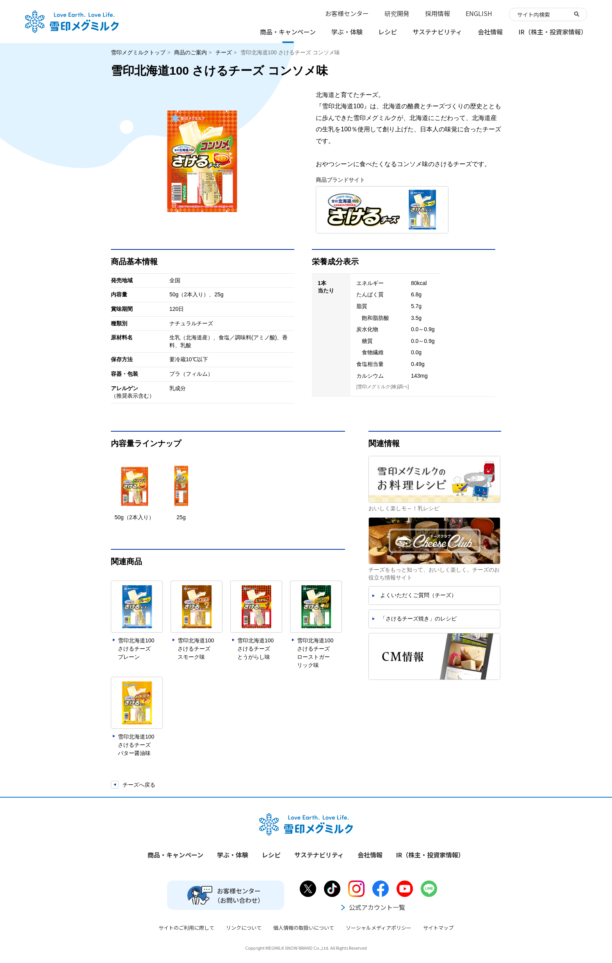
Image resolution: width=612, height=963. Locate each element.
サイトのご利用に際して (186, 927)
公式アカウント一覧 (372, 907)
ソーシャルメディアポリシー (378, 927)
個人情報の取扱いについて (303, 927)
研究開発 (396, 13)
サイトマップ (438, 927)
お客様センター (347, 13)
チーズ (223, 52)
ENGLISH (479, 13)
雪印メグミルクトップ (138, 52)
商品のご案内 (190, 52)
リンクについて (244, 927)
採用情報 (437, 13)
